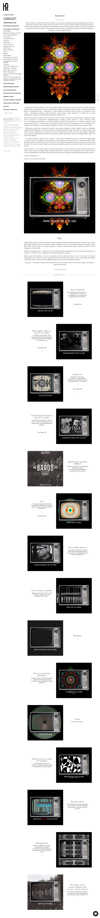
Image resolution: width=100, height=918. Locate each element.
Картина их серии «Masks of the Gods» (34, 158)
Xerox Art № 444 (77, 290)
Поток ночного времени (42, 590)
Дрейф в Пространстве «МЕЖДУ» (77, 463)
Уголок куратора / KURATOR (12, 100)
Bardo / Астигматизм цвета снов (12, 77)
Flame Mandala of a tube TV (10, 59)
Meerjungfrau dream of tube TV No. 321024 (41, 332)
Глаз (41, 501)
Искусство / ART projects (11, 29)
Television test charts (8, 46)
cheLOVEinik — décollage (10, 68)
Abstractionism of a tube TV (10, 57)
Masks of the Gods (8, 44)
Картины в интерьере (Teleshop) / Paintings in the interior (12, 79)
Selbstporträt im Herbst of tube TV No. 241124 (41, 417)
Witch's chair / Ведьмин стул (10, 66)
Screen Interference (8, 50)
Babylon (5, 53)
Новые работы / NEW (9, 22)
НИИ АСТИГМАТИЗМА (9, 90)
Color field (6, 40)
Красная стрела (77, 802)
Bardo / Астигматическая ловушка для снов (12, 74)
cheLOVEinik (6, 42)
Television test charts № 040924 (41, 674)
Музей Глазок (7, 48)
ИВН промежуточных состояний (12, 33)
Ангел (77, 719)
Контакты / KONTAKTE (10, 109)
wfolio (8, 150)
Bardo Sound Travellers (11, 103)
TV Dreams (6, 64)
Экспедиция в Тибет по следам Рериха (10, 18)
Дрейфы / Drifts (8, 96)
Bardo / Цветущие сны (9, 72)
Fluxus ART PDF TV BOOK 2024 (12, 93)
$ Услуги (6, 106)
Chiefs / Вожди (7, 55)
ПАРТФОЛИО (7, 31)
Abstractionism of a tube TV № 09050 (42, 760)
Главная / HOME (8, 14)
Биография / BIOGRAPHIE (11, 26)
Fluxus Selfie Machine (8, 38)
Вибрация (77, 635)
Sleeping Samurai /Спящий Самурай (10, 61)
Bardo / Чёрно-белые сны (10, 70)
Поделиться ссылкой (61, 269)
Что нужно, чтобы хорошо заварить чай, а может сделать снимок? (77, 887)
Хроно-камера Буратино (11, 86)
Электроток (77, 374)
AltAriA (5, 51)
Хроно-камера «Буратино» (10, 34)
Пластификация (8, 83)
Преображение (42, 843)
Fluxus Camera (7, 36)
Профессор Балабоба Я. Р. (31, 155)
